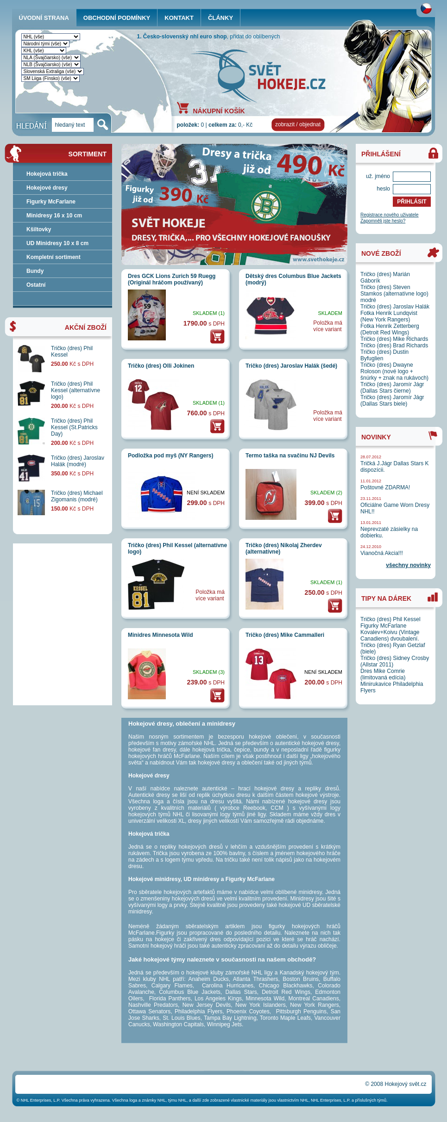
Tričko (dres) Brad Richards (394, 345)
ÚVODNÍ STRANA (44, 17)
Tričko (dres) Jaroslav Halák (394, 306)
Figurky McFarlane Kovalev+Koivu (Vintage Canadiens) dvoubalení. (390, 632)
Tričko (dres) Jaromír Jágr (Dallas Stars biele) (392, 400)
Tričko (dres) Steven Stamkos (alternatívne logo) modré (394, 293)
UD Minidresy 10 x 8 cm (57, 243)
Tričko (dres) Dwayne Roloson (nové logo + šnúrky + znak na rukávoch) (394, 371)
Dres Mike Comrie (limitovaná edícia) (382, 674)
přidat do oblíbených (255, 36)
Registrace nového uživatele (389, 214)
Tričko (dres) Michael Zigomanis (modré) (77, 496)
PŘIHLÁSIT (411, 201)
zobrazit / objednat (298, 124)
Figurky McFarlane (51, 201)
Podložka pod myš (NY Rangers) (170, 455)
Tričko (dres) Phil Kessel (390, 619)
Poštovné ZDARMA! (385, 487)
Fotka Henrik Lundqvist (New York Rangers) (388, 316)
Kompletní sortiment (53, 257)
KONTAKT (179, 17)
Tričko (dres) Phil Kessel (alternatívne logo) (75, 390)
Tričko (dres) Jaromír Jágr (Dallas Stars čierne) (392, 387)
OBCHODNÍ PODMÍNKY (116, 17)
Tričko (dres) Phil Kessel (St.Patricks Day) (74, 427)
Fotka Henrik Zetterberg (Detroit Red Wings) (389, 329)
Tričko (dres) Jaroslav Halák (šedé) (291, 366)
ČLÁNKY (220, 17)
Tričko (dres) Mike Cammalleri (285, 635)
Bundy (35, 271)
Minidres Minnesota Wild (160, 635)
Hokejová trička (47, 174)
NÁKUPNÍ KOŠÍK (219, 110)
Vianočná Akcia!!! (381, 553)
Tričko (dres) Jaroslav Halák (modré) (77, 461)
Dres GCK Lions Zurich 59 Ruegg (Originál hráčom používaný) (171, 279)
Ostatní (35, 285)
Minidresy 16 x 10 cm (54, 215)
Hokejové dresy (47, 188)
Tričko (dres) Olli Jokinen (161, 366)
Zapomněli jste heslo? (382, 220)
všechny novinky (408, 565)
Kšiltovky (38, 229)
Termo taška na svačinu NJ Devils (290, 455)
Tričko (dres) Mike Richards (394, 339)
